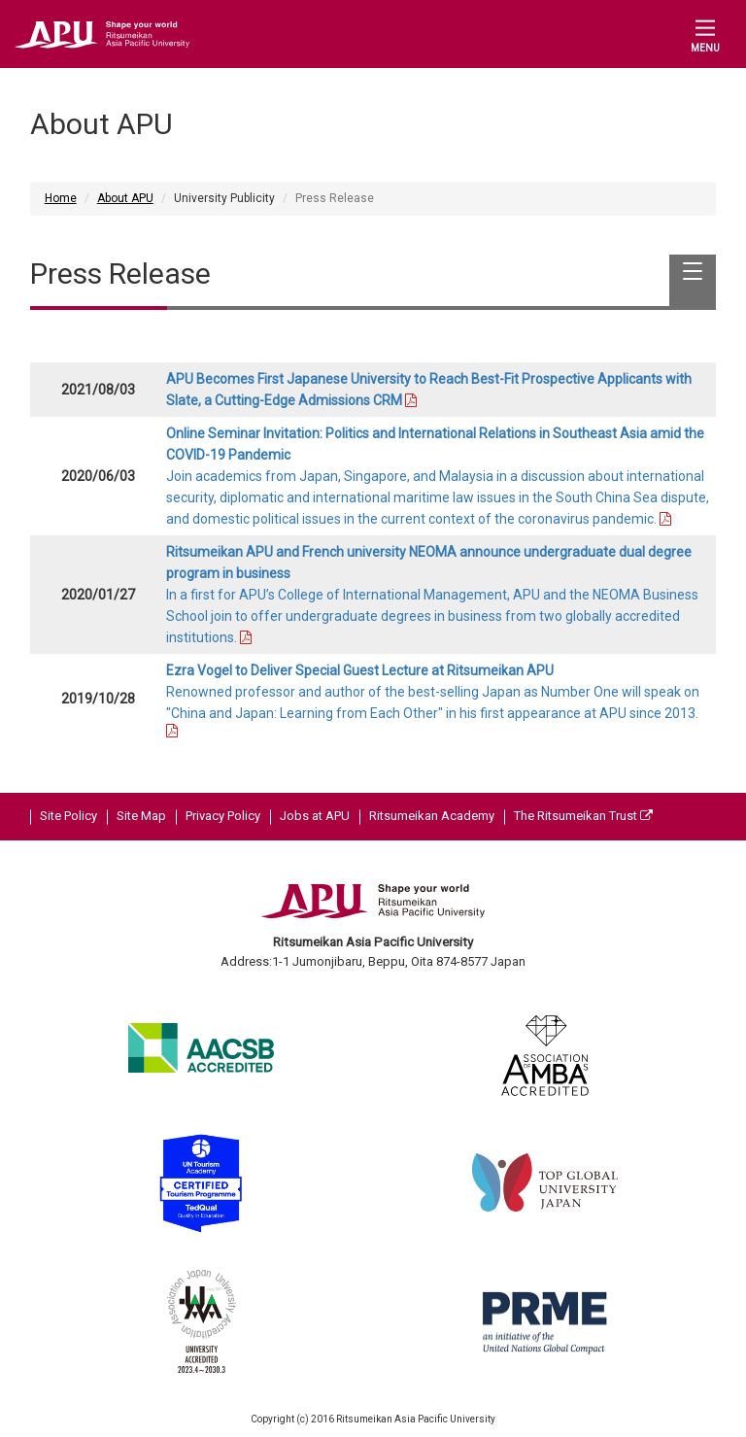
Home (61, 198)
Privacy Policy (223, 815)
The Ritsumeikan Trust (583, 815)
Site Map (141, 815)
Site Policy (68, 815)
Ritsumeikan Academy (431, 815)
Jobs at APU (315, 815)
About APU (125, 198)
